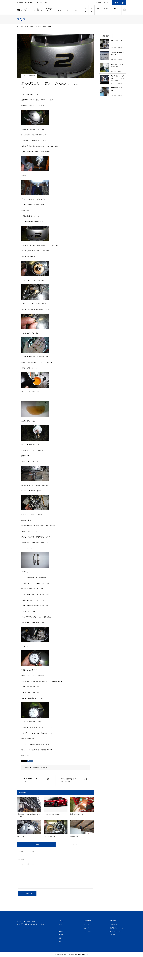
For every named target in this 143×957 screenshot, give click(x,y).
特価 (91, 10)
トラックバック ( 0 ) (75, 844)
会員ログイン (87, 928)
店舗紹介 (106, 10)
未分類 (33, 75)
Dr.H (30, 767)
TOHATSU (78, 10)
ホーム (60, 924)
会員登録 (98, 2)
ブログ (98, 10)
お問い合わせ (116, 10)
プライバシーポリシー (115, 931)
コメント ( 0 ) (36, 844)
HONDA (59, 10)
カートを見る (87, 931)
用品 (85, 10)
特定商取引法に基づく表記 (116, 928)
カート (120, 3)
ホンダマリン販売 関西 (34, 10)
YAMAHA (68, 10)
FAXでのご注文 (113, 924)
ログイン (106, 2)
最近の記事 (106, 36)
